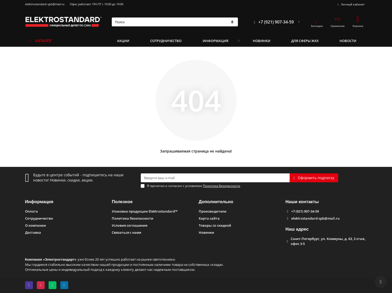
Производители (212, 211)
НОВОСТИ (348, 40)
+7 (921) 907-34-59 (272, 22)
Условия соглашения (129, 225)
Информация (39, 201)
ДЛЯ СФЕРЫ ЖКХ (305, 40)
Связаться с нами (126, 232)
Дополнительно (216, 201)
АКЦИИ (123, 40)
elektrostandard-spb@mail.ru (45, 4)
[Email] (215, 177)
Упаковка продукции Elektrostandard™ (145, 211)
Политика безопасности (132, 218)
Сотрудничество (39, 218)
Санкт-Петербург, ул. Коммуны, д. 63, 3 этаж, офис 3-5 (328, 241)
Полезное (122, 201)
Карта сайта (209, 218)
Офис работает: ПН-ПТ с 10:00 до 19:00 (96, 4)
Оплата (31, 211)
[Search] (175, 21)
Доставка (33, 232)
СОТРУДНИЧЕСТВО (166, 40)
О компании (35, 225)
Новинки (206, 232)
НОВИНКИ (261, 40)
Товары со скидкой (215, 225)
